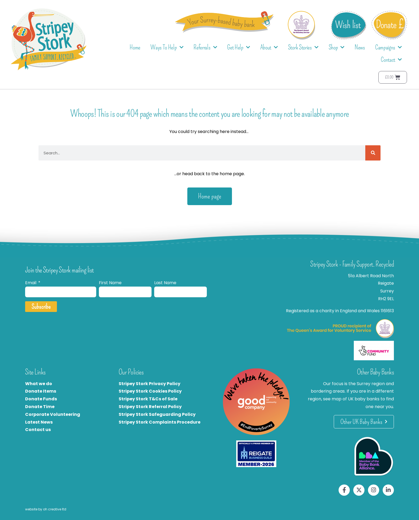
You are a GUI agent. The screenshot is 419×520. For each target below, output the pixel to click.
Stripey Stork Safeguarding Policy (157, 414)
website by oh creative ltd (45, 509)
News (360, 47)
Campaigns (388, 47)
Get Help (238, 47)
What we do (38, 384)
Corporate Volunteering (52, 414)
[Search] (373, 153)
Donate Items (40, 391)
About (269, 47)
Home (135, 47)
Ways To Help (166, 47)
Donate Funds (41, 399)
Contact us (38, 430)
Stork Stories (303, 47)
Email (31, 283)
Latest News (39, 422)
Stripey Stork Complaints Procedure (159, 422)
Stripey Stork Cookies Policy (150, 391)
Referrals (205, 47)
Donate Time (40, 407)
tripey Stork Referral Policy (151, 407)
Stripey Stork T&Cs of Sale (148, 399)
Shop (337, 47)
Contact (391, 60)
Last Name (165, 283)
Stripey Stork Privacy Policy (149, 384)
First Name (110, 283)
